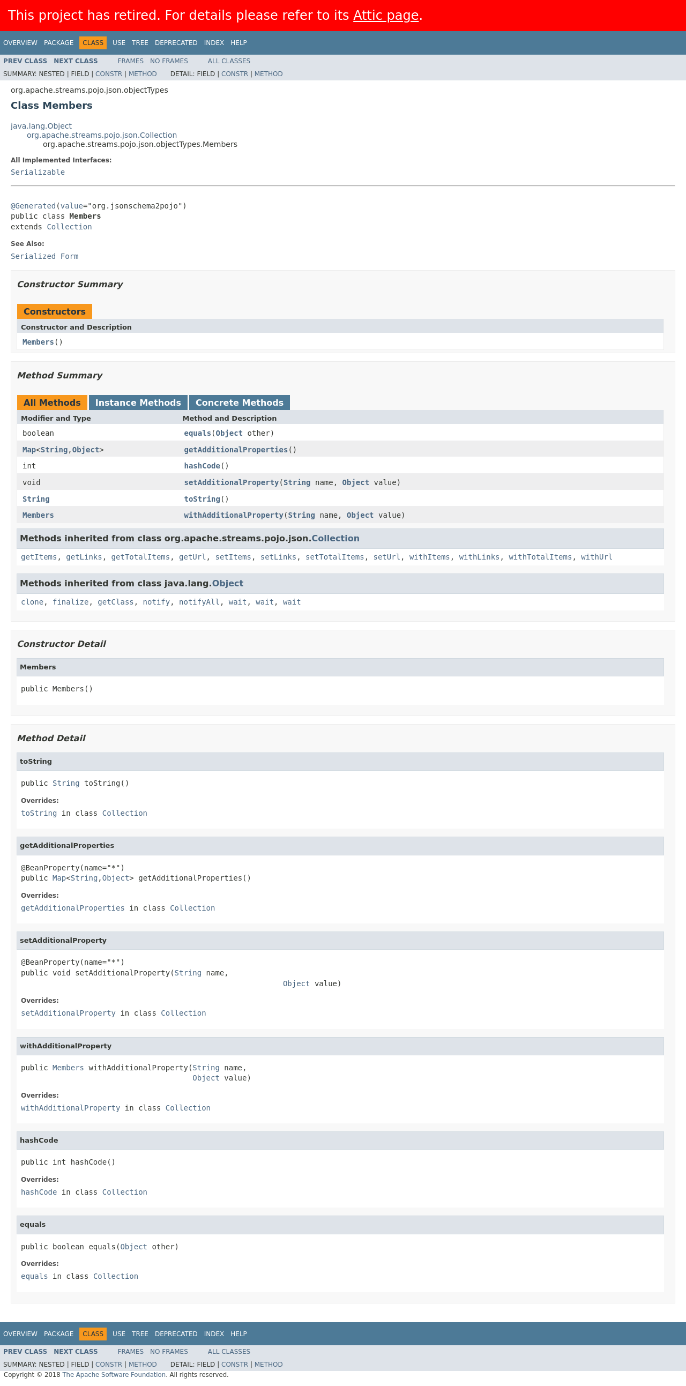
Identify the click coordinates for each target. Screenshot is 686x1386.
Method (143, 74)
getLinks (84, 557)
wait (238, 602)
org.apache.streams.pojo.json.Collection (102, 135)
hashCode (202, 465)
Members (38, 342)
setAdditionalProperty (231, 482)
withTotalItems (540, 557)
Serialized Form (44, 256)
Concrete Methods (240, 403)
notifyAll (199, 602)
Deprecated (176, 43)
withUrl (597, 557)
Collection (69, 226)
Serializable (38, 172)
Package (58, 43)
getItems (39, 557)
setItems (233, 557)
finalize (70, 602)
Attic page (386, 15)
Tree (140, 43)
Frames (131, 61)
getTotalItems (140, 557)
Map (29, 449)
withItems (429, 557)
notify (156, 602)
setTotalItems (334, 557)
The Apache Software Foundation (114, 1374)
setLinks (278, 557)
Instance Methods (138, 403)
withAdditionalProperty (234, 515)
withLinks (479, 557)
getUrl (192, 557)
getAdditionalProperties (236, 449)
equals (198, 433)
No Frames (169, 61)
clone (32, 602)
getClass (115, 602)
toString (202, 499)
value (72, 206)
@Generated (33, 206)
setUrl (387, 557)
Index (214, 43)
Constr (108, 74)
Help (238, 43)
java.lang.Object (41, 126)
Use (119, 43)
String (54, 449)
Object (229, 433)
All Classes (229, 61)
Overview (20, 43)
